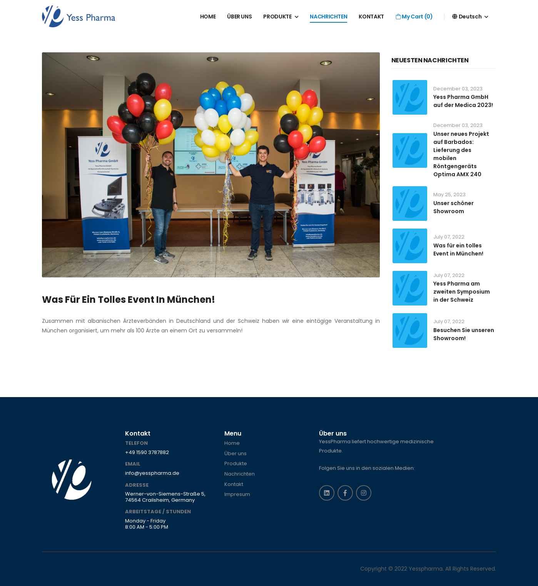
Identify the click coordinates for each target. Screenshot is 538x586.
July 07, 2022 (448, 236)
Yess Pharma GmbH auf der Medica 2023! (463, 101)
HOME (208, 16)
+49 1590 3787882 (147, 452)
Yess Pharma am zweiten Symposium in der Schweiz (461, 292)
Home (232, 443)
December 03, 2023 (458, 88)
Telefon (136, 443)
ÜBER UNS (239, 16)
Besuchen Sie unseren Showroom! (463, 334)
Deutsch (466, 16)
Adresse (137, 485)
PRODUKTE (277, 16)
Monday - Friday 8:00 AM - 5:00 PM (146, 524)
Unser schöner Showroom (453, 207)
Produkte (235, 464)
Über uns (235, 454)
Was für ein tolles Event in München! (128, 299)
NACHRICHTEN (328, 16)
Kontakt (233, 484)
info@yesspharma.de (152, 473)
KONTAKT (371, 16)
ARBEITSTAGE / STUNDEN (158, 512)
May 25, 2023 (449, 194)
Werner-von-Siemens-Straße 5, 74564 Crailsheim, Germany (165, 497)
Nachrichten (239, 474)
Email (132, 464)
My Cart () (414, 16)
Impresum (237, 494)
